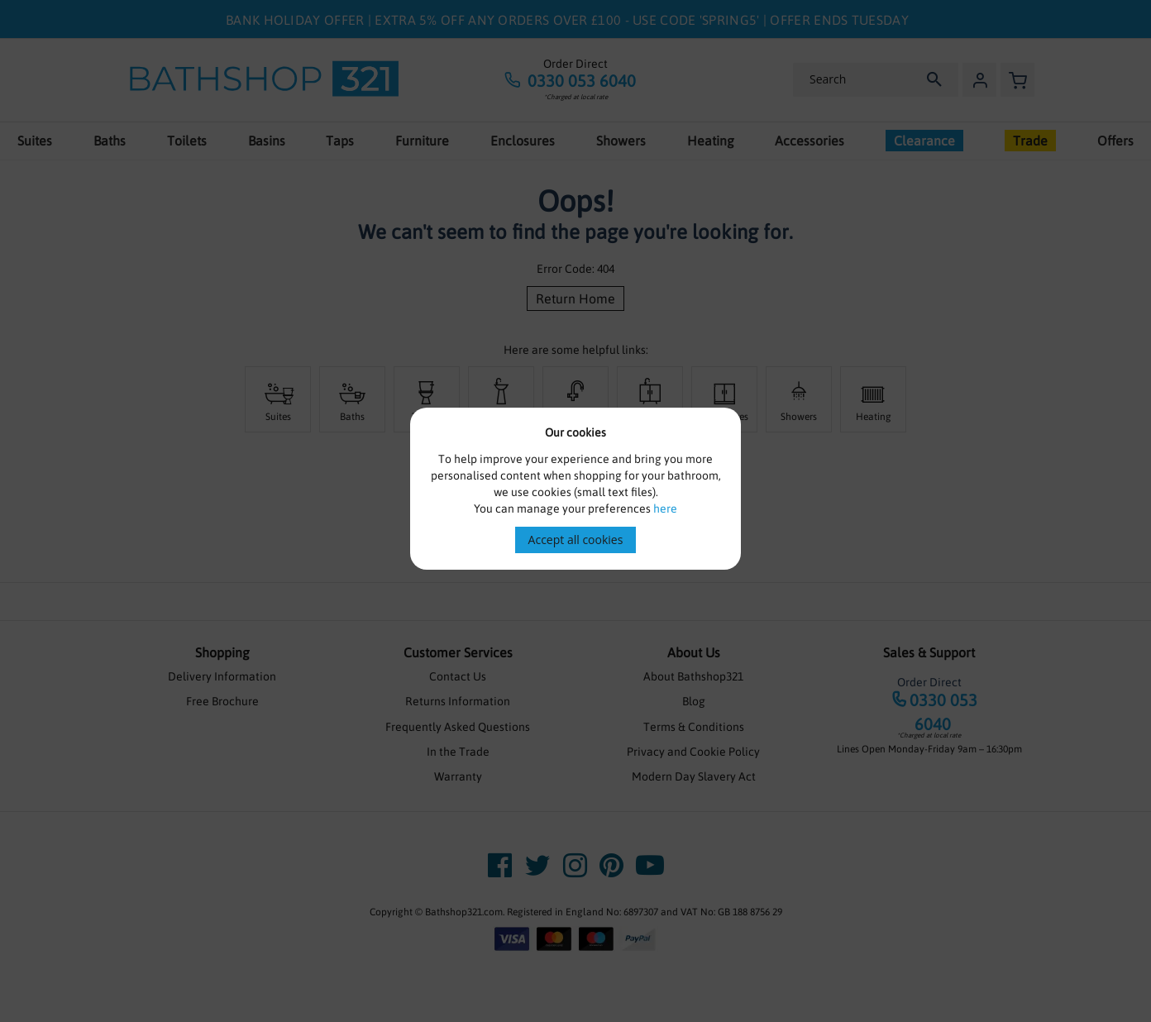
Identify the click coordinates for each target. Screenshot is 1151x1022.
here (665, 508)
